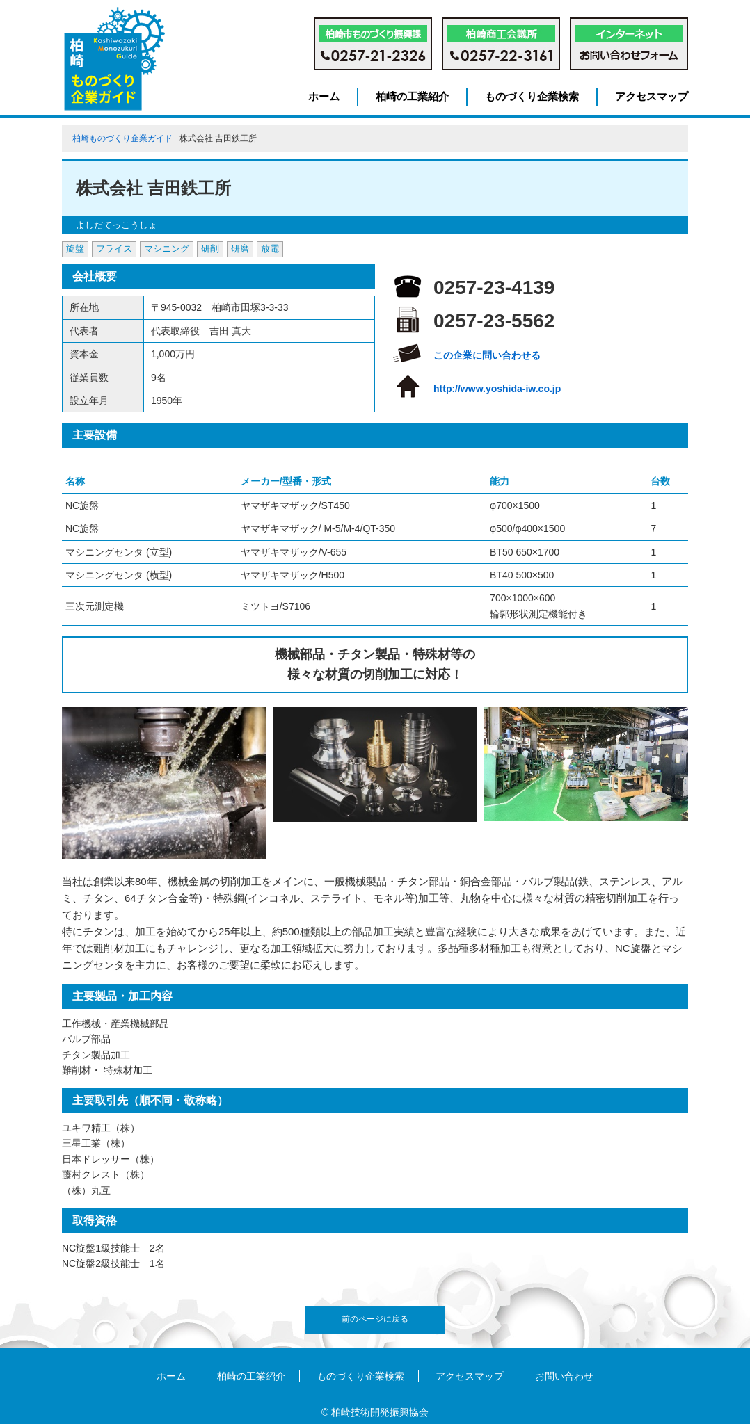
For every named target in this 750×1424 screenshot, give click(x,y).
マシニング (166, 248)
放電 (270, 248)
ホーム (324, 96)
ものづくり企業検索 (532, 96)
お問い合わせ (564, 1376)
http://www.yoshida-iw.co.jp (497, 388)
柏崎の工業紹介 (412, 96)
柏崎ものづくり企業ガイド (122, 138)
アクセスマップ (651, 96)
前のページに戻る (375, 1319)
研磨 (240, 248)
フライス (114, 248)
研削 (210, 248)
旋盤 (75, 248)
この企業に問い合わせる (487, 355)
